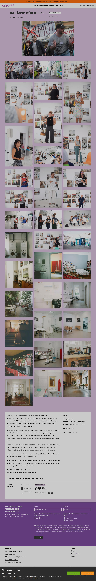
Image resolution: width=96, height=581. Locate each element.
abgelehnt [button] (15, 577)
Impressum (76, 576)
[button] (73, 573)
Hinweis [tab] (4, 573)
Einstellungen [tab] (11, 573)
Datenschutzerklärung (83, 576)
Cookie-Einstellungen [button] (32, 577)
